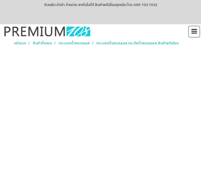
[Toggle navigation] (194, 31)
